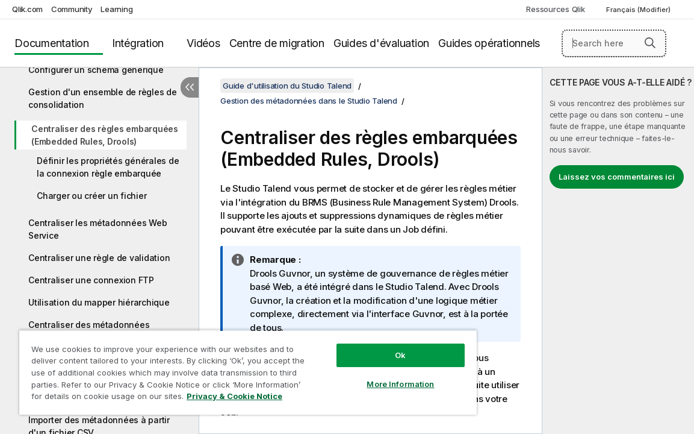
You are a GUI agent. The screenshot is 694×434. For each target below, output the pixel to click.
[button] (650, 43)
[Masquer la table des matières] (190, 87)
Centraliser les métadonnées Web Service (97, 229)
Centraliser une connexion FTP (91, 280)
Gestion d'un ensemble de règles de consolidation (102, 98)
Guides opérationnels (489, 43)
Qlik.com (27, 9)
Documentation (51, 43)
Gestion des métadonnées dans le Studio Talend (308, 100)
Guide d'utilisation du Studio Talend (287, 85)
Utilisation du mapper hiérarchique (99, 302)
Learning (116, 9)
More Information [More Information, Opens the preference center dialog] (354, 375)
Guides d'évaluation (381, 43)
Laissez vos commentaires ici (617, 176)
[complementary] (618, 251)
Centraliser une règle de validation (99, 258)
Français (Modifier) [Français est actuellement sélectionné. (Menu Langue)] (639, 9)
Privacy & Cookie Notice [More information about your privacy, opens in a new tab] (128, 398)
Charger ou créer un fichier (91, 195)
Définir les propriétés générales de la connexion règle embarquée (108, 167)
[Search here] (614, 43)
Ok (354, 346)
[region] (220, 368)
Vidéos (203, 43)
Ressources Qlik (555, 9)
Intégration (138, 43)
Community (72, 9)
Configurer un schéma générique (96, 69)
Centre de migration (276, 43)
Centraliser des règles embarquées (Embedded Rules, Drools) (104, 135)
